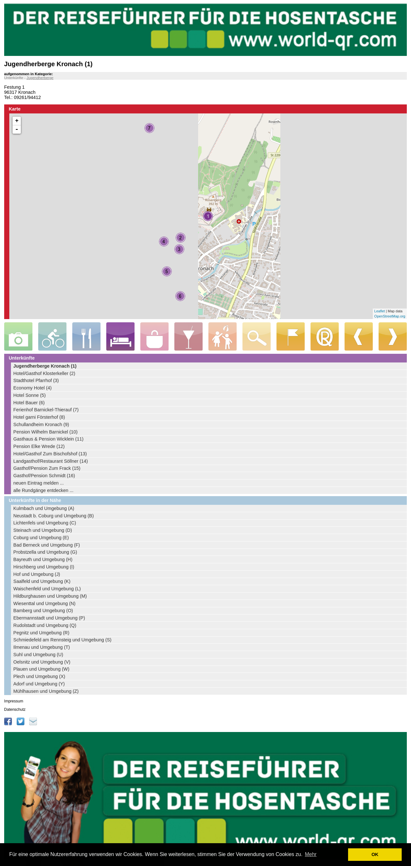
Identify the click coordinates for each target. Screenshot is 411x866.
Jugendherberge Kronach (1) (45, 366)
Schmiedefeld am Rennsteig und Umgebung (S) (62, 639)
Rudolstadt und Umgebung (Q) (44, 625)
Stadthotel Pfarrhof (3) (36, 380)
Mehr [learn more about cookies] (310, 854)
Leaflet (379, 311)
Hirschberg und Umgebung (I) (43, 566)
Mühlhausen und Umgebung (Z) (46, 691)
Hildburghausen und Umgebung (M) (50, 596)
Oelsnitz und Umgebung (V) (42, 662)
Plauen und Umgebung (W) (41, 669)
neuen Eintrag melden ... (38, 483)
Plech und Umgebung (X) (39, 676)
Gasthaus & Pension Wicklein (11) (48, 439)
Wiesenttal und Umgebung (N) (44, 603)
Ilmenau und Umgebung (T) (41, 647)
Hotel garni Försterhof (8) (39, 417)
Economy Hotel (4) (32, 387)
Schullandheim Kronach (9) (41, 424)
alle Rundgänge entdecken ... (43, 490)
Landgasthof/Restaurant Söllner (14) (50, 461)
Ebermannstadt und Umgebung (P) (49, 617)
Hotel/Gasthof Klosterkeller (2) (44, 373)
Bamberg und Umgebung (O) (43, 610)
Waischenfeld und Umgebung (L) (47, 588)
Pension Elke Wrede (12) (39, 446)
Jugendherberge (40, 78)
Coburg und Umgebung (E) (41, 537)
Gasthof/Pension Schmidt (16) (44, 475)
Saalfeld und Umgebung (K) (42, 581)
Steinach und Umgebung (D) (42, 530)
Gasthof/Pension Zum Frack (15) (47, 468)
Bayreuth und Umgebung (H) (43, 559)
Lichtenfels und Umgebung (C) (44, 522)
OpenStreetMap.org (390, 316)
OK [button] (375, 854)
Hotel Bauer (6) (29, 402)
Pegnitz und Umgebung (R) (41, 632)
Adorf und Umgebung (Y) (39, 683)
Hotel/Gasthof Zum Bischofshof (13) (50, 453)
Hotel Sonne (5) (29, 395)
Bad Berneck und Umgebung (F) (46, 545)
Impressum (13, 701)
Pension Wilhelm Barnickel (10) (45, 431)
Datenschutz (15, 709)
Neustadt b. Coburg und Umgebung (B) (53, 515)
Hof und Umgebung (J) (36, 574)
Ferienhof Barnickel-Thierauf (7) (46, 409)
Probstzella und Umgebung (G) (45, 552)
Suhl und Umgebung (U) (38, 654)
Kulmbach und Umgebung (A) (43, 508)
